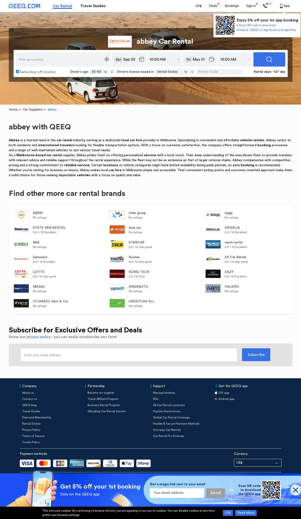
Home (13, 109)
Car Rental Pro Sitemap (168, 436)
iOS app (223, 392)
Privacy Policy (31, 429)
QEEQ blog (29, 405)
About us (28, 392)
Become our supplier (101, 392)
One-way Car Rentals (167, 429)
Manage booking (164, 392)
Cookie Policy (31, 442)
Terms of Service (33, 436)
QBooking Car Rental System (107, 411)
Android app (226, 399)
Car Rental (62, 6)
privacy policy (39, 337)
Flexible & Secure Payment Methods (176, 423)
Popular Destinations (167, 411)
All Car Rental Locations (169, 405)
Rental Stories (31, 423)
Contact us (29, 399)
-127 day (278, 71)
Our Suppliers (33, 109)
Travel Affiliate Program (103, 399)
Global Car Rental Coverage (171, 417)
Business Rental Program (104, 405)
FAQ (155, 399)
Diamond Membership (36, 417)
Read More (245, 512)
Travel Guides (93, 6)
